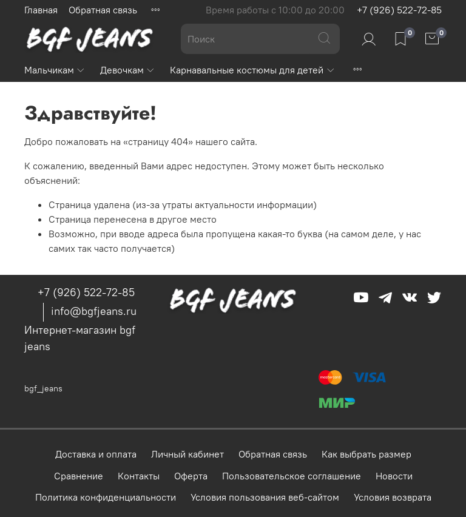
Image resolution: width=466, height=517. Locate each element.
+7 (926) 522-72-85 (399, 10)
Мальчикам (55, 70)
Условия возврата (392, 497)
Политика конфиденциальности (105, 497)
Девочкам (127, 70)
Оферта (191, 476)
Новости (394, 476)
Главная (41, 10)
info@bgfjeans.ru (94, 311)
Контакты (139, 476)
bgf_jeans (43, 388)
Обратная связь (103, 10)
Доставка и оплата (96, 454)
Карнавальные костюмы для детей (252, 70)
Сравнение (78, 476)
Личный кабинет (187, 454)
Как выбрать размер (366, 454)
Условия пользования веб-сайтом (265, 497)
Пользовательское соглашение (291, 476)
